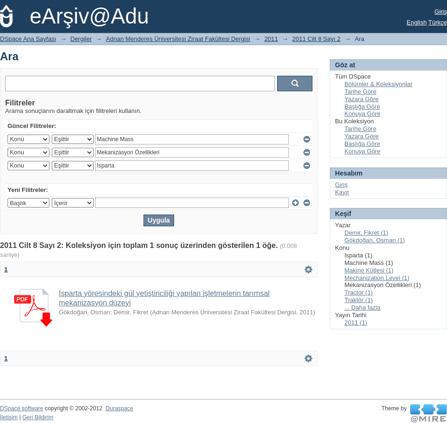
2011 (271, 38)
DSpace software (21, 408)
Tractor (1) (358, 292)
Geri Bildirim (37, 417)
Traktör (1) (358, 299)
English (417, 22)
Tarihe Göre (360, 91)
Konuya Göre (362, 113)
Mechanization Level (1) (376, 277)
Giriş (440, 11)
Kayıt (342, 192)
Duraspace (119, 408)
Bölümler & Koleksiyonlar (378, 84)
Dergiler (81, 38)
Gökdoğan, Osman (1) (374, 240)
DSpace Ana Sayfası (28, 38)
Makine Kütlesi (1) (368, 270)
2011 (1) (355, 322)
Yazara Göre (361, 99)
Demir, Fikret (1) (366, 232)
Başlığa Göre (362, 106)
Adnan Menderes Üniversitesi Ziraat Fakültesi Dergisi (178, 38)
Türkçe (437, 22)
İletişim (9, 417)
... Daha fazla (362, 307)
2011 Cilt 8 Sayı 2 (316, 38)
